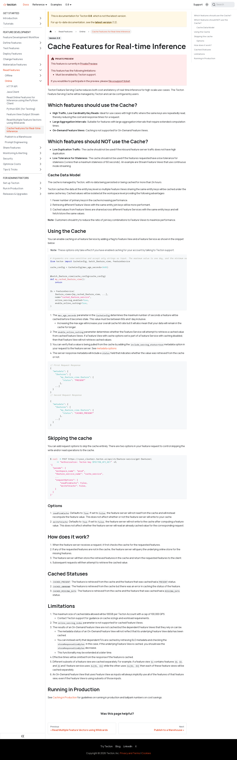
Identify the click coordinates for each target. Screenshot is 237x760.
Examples (56, 4)
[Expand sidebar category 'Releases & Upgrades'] (40, 193)
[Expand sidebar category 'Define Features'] (40, 42)
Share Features (12, 147)
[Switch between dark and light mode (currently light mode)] (207, 4)
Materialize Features (15, 64)
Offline (8, 75)
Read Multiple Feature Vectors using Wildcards (24, 121)
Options (200, 40)
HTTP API (12, 86)
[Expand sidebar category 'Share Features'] (40, 147)
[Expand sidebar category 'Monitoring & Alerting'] (40, 153)
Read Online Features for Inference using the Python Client (22, 100)
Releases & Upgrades (15, 194)
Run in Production (13, 188)
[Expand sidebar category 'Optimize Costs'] (40, 164)
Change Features (13, 59)
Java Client (13, 92)
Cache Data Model (205, 27)
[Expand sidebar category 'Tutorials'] (40, 23)
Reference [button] (38, 4)
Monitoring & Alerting (15, 153)
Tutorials (8, 23)
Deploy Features (12, 53)
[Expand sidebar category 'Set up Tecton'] (40, 183)
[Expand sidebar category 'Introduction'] (40, 18)
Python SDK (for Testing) (21, 108)
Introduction (10, 18)
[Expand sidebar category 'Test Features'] (40, 48)
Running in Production (204, 58)
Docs (26, 4)
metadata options (107, 348)
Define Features (12, 42)
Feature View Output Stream (23, 114)
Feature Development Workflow (21, 37)
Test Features (11, 48)
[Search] (223, 4)
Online (8, 81)
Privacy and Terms (130, 753)
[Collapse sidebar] (22, 736)
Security (8, 158)
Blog (117, 746)
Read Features (11, 70)
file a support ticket (119, 81)
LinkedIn (127, 746)
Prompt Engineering (16, 142)
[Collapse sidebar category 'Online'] (40, 81)
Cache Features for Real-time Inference (24, 130)
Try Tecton (106, 746)
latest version (103, 22)
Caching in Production (65, 697)
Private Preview (88, 63)
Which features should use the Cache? (212, 15)
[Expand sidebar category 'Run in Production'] (40, 188)
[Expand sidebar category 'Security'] (40, 158)
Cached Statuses (202, 49)
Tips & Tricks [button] (10, 169)
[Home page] (51, 31)
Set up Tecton (11, 183)
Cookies (146, 753)
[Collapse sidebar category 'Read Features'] (40, 70)
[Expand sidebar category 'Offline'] (40, 75)
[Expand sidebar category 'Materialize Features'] (40, 64)
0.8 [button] (67, 4)
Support (198, 4)
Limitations (199, 54)
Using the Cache (202, 31)
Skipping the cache (203, 36)
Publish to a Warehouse (18, 136)
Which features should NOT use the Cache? (211, 21)
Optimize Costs (12, 164)
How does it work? (203, 45)
